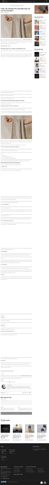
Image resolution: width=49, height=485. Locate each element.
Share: (24, 392)
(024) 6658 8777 (4, 457)
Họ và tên (2, 406)
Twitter (30, 392)
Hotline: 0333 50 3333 (18, 474)
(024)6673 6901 (3, 451)
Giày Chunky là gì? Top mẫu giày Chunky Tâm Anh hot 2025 (43, 71)
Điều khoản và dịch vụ (17, 468)
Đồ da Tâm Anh (28, 41)
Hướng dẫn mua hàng (17, 470)
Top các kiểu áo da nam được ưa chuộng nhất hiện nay (43, 76)
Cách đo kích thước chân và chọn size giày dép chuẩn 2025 (43, 39)
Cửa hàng (29, 1)
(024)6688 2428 (12, 451)
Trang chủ (18, 1)
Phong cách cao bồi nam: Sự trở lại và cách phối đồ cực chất (43, 60)
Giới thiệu (25, 1)
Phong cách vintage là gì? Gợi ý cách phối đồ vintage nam (43, 66)
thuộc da (20, 144)
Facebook (27, 392)
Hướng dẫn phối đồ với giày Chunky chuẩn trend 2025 (43, 55)
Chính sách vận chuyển (29, 468)
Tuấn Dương (9, 384)
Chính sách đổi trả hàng (29, 470)
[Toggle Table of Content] (9, 46)
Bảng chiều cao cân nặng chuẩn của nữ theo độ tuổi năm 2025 (43, 28)
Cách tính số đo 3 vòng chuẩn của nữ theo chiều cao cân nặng (43, 44)
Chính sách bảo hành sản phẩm (30, 471)
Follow (1, 478)
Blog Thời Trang (7, 392)
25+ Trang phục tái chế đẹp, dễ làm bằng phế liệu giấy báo (43, 33)
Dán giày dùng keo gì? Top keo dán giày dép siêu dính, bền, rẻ (43, 22)
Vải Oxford (3, 373)
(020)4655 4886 (39, 449)
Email (18, 406)
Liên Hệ (34, 1)
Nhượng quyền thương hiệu (41, 471)
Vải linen (3, 372)
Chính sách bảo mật (40, 468)
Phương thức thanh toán (17, 471)
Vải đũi (2, 333)
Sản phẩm (22, 1)
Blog (31, 1)
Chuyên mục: (2, 392)
